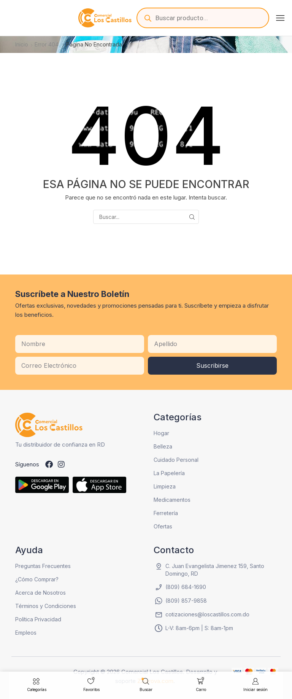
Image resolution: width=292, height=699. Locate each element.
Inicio (21, 44)
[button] (280, 18)
